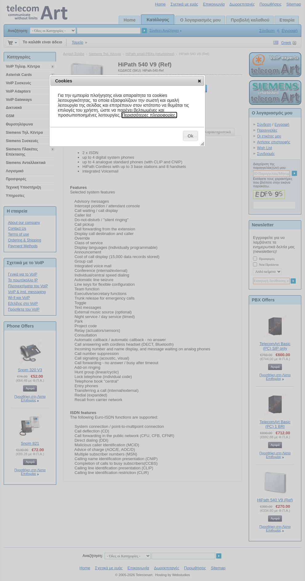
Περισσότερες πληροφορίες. (149, 115)
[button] (199, 81)
